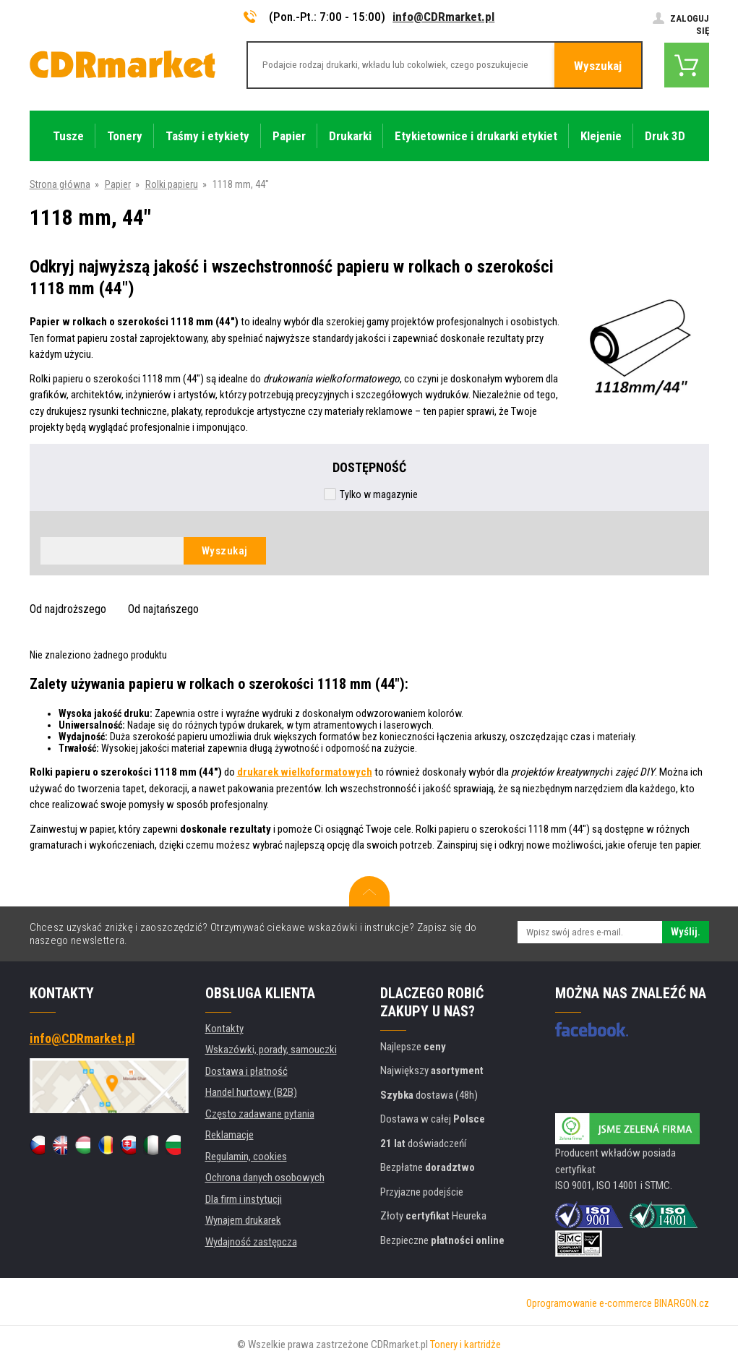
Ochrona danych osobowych (265, 1177)
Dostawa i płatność (246, 1071)
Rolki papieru (171, 184)
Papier (118, 184)
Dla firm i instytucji (243, 1199)
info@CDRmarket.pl (443, 16)
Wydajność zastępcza (251, 1241)
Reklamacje (229, 1134)
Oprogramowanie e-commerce (589, 1303)
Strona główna (60, 184)
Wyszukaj (598, 66)
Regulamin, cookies (246, 1156)
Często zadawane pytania (259, 1113)
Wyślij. (685, 931)
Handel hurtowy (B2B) (251, 1092)
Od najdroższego (68, 609)
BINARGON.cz (681, 1303)
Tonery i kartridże (465, 1344)
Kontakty (224, 1028)
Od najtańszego (163, 609)
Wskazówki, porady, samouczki (271, 1049)
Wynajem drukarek (243, 1220)
